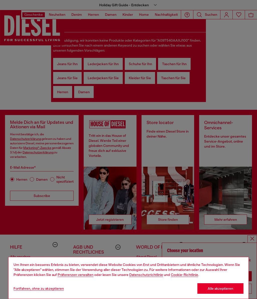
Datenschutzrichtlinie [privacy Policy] (146, 275)
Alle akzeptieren (220, 288)
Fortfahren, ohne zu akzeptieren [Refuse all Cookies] (39, 288)
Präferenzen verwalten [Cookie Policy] (75, 275)
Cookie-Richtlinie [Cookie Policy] (184, 275)
